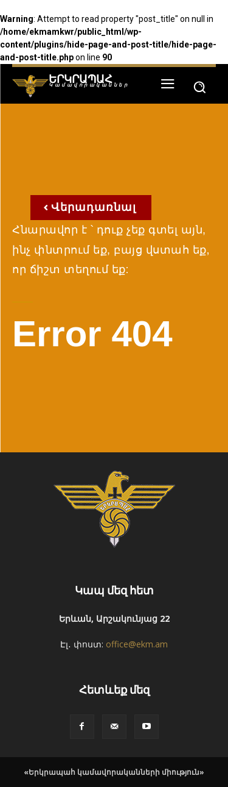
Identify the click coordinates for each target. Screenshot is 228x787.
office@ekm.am (137, 644)
